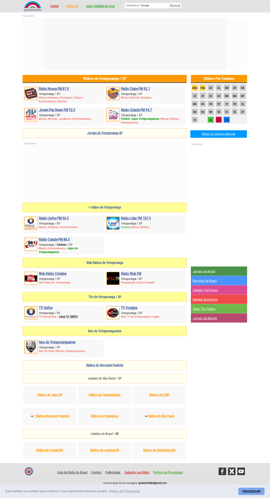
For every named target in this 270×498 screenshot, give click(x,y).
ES (210, 96)
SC (226, 112)
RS (218, 112)
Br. (210, 120)
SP (242, 112)
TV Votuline (129, 308)
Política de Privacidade (168, 472)
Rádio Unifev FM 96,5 (54, 218)
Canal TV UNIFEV (68, 316)
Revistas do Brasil (205, 281)
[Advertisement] (135, 44)
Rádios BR (72, 6)
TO (194, 120)
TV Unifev (45, 308)
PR (234, 104)
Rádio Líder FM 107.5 (136, 218)
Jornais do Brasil (204, 271)
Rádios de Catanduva (104, 416)
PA (202, 104)
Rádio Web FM (131, 274)
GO (218, 96)
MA (227, 96)
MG (235, 96)
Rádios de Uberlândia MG (159, 450)
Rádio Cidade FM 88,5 (54, 239)
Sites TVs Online (204, 309)
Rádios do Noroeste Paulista (104, 365)
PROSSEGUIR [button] (251, 491)
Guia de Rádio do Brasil (72, 472)
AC (210, 88)
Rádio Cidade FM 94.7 (136, 110)
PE (218, 104)
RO (202, 112)
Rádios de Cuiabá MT (49, 450)
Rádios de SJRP (159, 395)
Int (218, 120)
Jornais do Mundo (205, 318)
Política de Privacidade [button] (124, 491)
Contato (96, 472)
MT (242, 96)
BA (242, 88)
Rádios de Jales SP (50, 395)
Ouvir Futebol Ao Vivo (100, 6)
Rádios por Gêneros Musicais (218, 134)
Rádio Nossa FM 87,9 (54, 89)
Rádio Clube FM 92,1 (135, 89)
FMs (202, 88)
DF (202, 96)
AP (234, 88)
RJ (242, 104)
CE (194, 96)
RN (194, 112)
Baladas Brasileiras (205, 299)
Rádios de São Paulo (161, 416)
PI (227, 104)
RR (210, 112)
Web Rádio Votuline (52, 274)
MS (194, 104)
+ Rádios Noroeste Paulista (51, 416)
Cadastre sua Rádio (136, 472)
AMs (194, 88)
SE (234, 112)
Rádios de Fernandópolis (104, 395)
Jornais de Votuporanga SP (104, 133)
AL (218, 88)
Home (54, 6)
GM (227, 120)
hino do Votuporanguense (57, 342)
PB (210, 104)
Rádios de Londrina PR (104, 450)
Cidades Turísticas (205, 290)
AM (227, 88)
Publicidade (112, 472)
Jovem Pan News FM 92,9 (57, 110)
